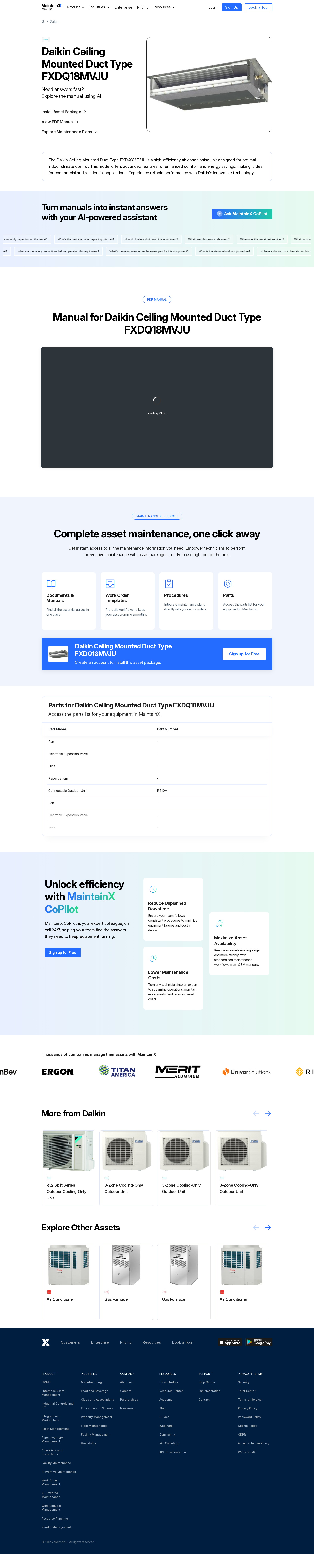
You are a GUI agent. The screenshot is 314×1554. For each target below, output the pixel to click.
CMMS (46, 1382)
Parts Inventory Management (52, 1439)
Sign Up (231, 7)
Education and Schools (97, 1408)
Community (167, 1434)
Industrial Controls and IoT (58, 1405)
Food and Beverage (94, 1391)
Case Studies (168, 1382)
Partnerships (129, 1399)
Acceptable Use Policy (253, 1443)
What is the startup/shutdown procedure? (220, 251)
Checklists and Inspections (52, 1452)
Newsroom (127, 1408)
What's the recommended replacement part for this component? (144, 251)
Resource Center (171, 1391)
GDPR (242, 1434)
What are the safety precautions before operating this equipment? (54, 251)
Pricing (143, 7)
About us (126, 1382)
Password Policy (249, 1417)
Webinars (166, 1425)
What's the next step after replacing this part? (90, 239)
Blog (162, 1408)
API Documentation (172, 1452)
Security (243, 1382)
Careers (125, 1391)
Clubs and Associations (97, 1399)
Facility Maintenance (56, 1463)
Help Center (207, 1382)
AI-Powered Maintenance (51, 1495)
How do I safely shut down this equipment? (155, 239)
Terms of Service (250, 1399)
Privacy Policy (247, 1408)
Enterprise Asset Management (53, 1393)
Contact (204, 1399)
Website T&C (247, 1452)
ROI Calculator (169, 1443)
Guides (164, 1417)
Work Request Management (51, 1507)
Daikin (54, 21)
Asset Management (55, 1428)
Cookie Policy (247, 1425)
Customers (70, 1342)
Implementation (209, 1391)
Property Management (96, 1417)
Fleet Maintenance (94, 1425)
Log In (213, 7)
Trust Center (246, 1391)
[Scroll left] (256, 1113)
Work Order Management (51, 1482)
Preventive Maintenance (59, 1471)
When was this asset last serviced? (266, 239)
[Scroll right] (268, 1113)
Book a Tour (258, 7)
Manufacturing (91, 1382)
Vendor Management (56, 1527)
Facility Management (95, 1434)
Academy (165, 1399)
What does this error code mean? (213, 239)
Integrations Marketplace (50, 1418)
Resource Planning (55, 1518)
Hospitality (88, 1443)
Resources (152, 1342)
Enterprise (123, 7)
